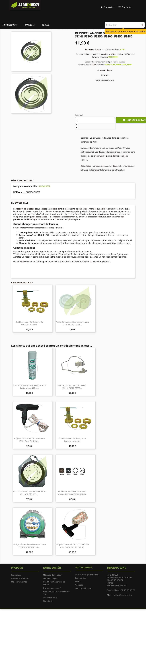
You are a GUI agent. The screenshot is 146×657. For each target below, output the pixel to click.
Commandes (80, 578)
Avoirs (78, 581)
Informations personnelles (87, 574)
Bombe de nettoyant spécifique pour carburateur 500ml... (29, 386)
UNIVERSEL (44, 186)
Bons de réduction (83, 588)
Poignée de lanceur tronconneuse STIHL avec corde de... (29, 439)
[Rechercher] (125, 25)
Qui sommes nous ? (52, 588)
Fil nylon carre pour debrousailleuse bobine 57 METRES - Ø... (29, 545)
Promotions (16, 575)
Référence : (19, 192)
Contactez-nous (50, 597)
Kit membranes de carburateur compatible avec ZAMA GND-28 (72, 492)
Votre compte (84, 567)
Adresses (79, 585)
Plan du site (48, 601)
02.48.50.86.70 (128, 590)
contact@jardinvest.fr (122, 595)
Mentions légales (50, 578)
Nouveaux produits (19, 578)
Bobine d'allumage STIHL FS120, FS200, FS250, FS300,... (72, 386)
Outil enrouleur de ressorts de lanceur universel (29, 323)
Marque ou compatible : (26, 186)
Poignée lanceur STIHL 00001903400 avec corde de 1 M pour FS (72, 545)
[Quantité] (95, 120)
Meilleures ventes (19, 581)
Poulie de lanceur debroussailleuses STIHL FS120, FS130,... (72, 323)
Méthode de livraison (52, 575)
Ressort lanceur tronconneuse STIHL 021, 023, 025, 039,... (29, 492)
